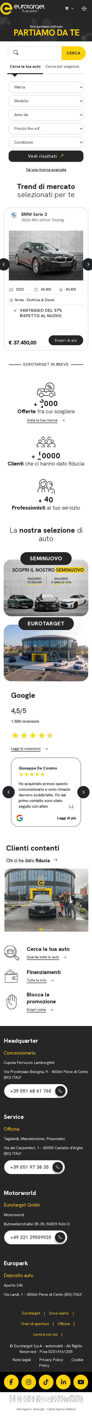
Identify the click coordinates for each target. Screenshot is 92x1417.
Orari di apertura (35, 1323)
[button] (46, 818)
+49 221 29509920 (37, 1237)
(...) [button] (71, 806)
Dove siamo (59, 1313)
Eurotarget (31, 1313)
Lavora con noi (45, 1334)
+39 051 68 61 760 (38, 1091)
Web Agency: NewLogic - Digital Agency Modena (46, 1409)
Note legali (22, 1359)
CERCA (73, 53)
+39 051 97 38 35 (36, 1167)
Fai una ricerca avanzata (46, 169)
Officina (63, 1323)
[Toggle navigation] (84, 8)
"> (46, 101)
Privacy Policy (51, 1359)
